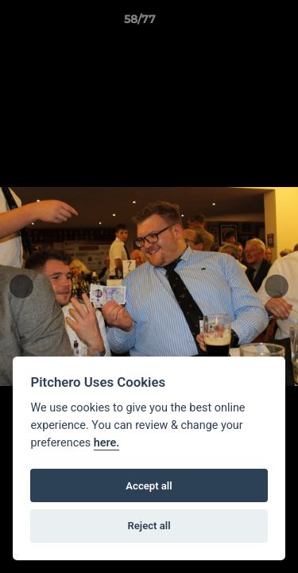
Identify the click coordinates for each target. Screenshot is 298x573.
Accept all (149, 486)
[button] (240, 23)
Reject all (148, 526)
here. (107, 443)
